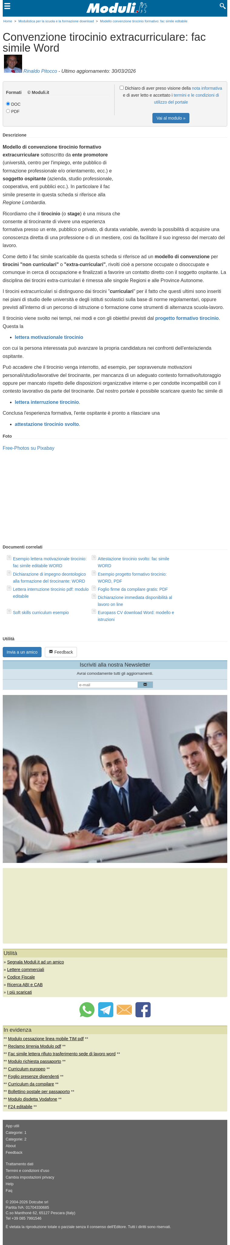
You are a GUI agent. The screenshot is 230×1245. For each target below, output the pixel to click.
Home (7, 21)
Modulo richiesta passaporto (34, 1061)
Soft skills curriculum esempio (41, 612)
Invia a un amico (22, 652)
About (11, 1146)
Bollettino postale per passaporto (39, 1091)
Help (10, 1184)
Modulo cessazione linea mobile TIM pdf (46, 1038)
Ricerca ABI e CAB (25, 984)
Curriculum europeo (26, 1068)
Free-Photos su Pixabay (29, 448)
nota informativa (207, 88)
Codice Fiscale (21, 977)
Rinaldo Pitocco (40, 71)
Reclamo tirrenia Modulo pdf (34, 1046)
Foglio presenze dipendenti (33, 1076)
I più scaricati (19, 992)
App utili (12, 1126)
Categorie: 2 (16, 1139)
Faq (9, 1191)
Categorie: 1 (16, 1133)
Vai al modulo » (170, 118)
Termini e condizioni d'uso (27, 1171)
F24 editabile (20, 1106)
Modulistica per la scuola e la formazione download (56, 21)
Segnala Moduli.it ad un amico (35, 962)
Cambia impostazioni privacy (30, 1177)
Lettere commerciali (25, 969)
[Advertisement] (176, 175)
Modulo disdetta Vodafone (32, 1099)
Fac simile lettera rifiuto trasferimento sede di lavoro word (62, 1053)
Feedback (61, 652)
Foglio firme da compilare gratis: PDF (133, 589)
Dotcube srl (38, 1202)
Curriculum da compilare (31, 1084)
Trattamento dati (19, 1164)
